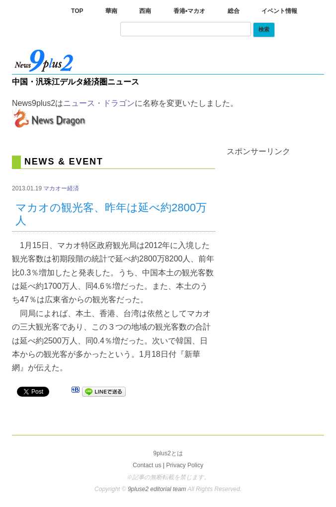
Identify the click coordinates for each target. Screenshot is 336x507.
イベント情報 (279, 10)
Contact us (147, 465)
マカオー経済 (61, 188)
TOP (77, 10)
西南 (145, 10)
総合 (234, 10)
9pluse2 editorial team (157, 489)
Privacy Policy (184, 465)
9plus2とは (167, 453)
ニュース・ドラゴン (99, 103)
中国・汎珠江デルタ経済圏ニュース (75, 82)
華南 (111, 10)
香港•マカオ (189, 10)
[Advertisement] (281, 205)
